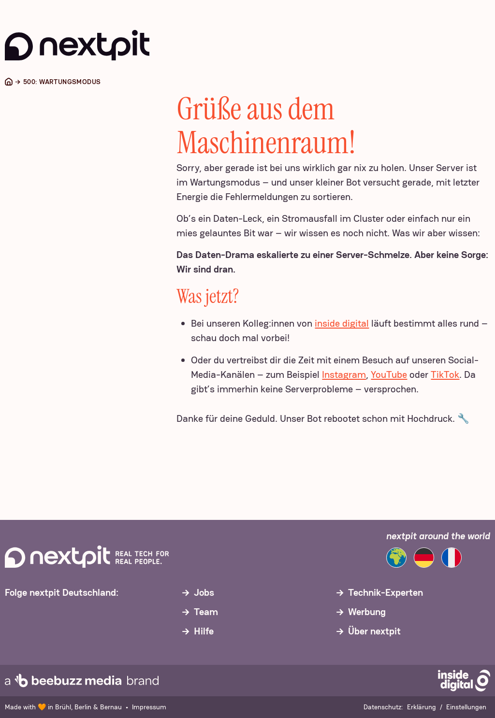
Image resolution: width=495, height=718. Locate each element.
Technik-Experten (385, 592)
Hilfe (204, 631)
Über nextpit (374, 631)
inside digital (342, 323)
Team (206, 611)
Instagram (344, 374)
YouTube (389, 374)
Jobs (204, 592)
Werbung (367, 611)
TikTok (445, 374)
